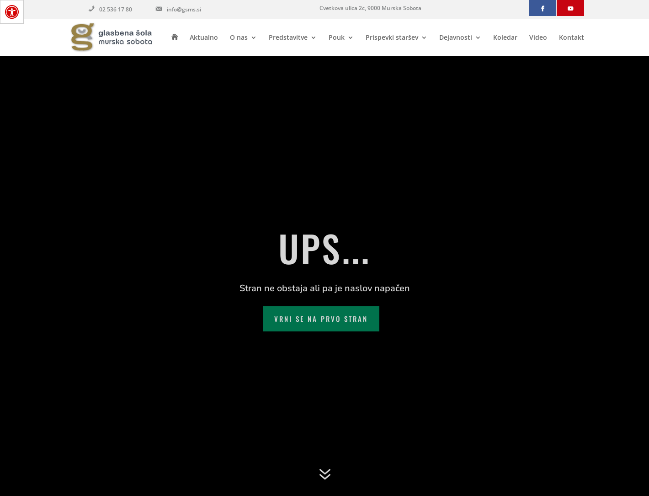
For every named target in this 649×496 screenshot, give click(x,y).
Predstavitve (288, 38)
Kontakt (571, 38)
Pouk (337, 38)
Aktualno (204, 38)
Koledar (505, 38)
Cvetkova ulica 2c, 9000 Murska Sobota (370, 8)
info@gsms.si (177, 10)
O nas (239, 38)
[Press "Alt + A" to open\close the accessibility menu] (12, 12)
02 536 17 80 (109, 10)
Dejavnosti (455, 38)
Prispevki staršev (392, 38)
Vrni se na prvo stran (321, 319)
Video (538, 38)
